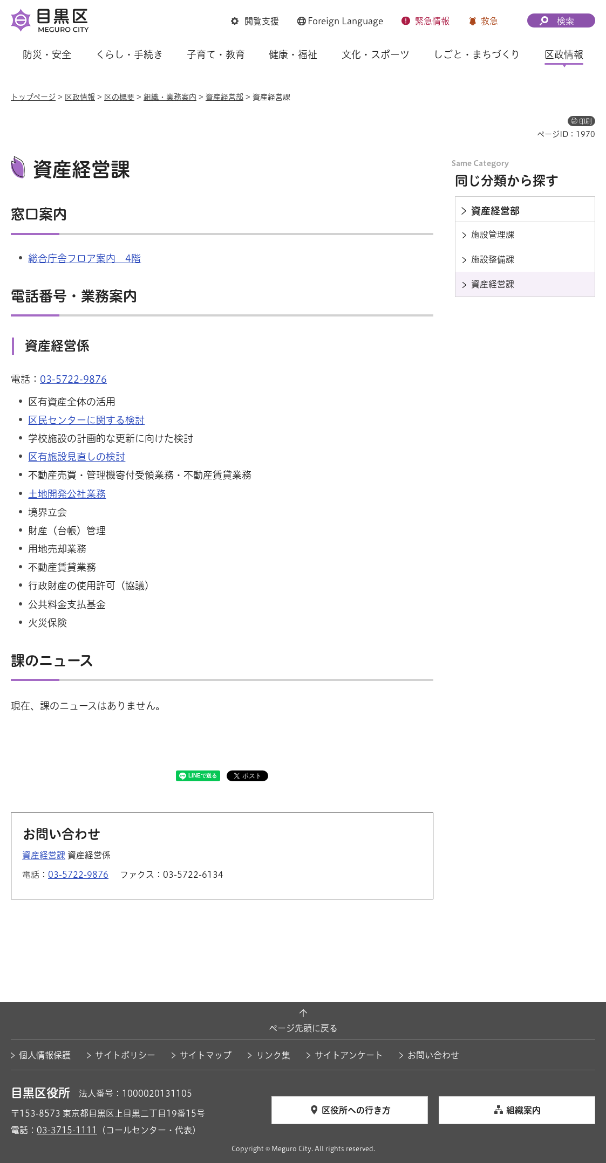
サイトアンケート (349, 1055)
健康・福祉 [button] (293, 54)
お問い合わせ (433, 1055)
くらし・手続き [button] (129, 54)
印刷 (585, 121)
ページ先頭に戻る (303, 1028)
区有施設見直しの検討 (76, 457)
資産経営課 (43, 855)
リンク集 (273, 1055)
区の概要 (119, 97)
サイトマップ (205, 1055)
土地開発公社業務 (67, 494)
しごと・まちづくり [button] (476, 54)
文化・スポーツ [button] (376, 54)
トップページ (33, 97)
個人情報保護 (45, 1055)
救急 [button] (489, 21)
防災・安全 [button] (47, 54)
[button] (255, 21)
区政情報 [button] (563, 54)
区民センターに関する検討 (86, 420)
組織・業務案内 (170, 97)
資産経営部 (224, 97)
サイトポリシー (125, 1055)
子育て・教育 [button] (216, 54)
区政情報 (80, 97)
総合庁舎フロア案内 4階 (84, 258)
